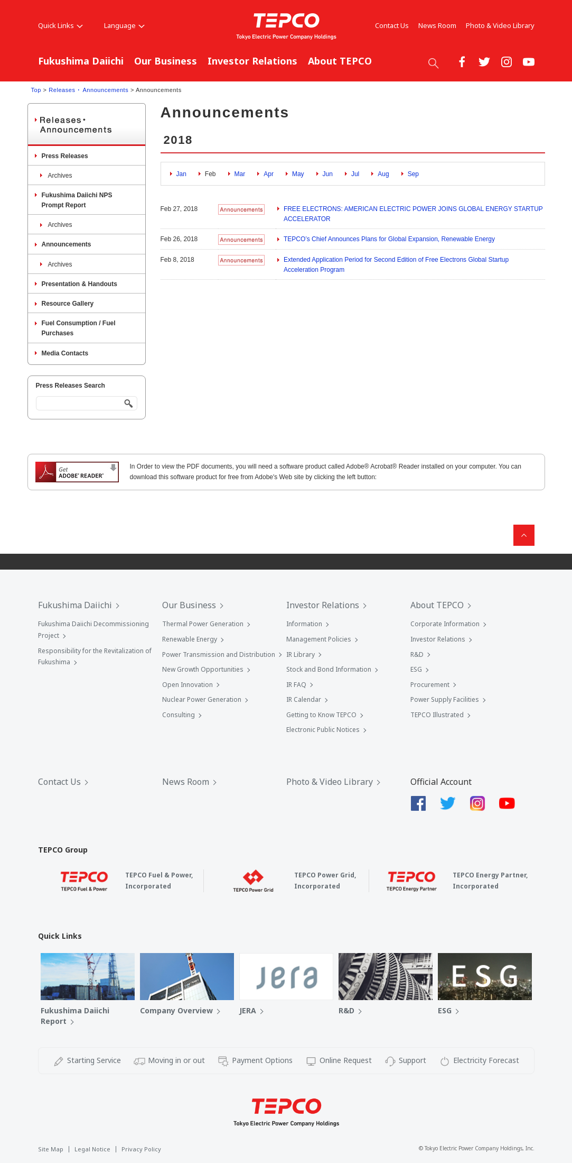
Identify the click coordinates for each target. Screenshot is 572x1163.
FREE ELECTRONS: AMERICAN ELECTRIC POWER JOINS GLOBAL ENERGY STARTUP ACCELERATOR (413, 214)
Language (124, 25)
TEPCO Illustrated (437, 714)
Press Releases (65, 156)
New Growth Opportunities (202, 669)
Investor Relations (252, 60)
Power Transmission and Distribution (218, 654)
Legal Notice (92, 1149)
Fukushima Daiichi (81, 60)
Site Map (50, 1149)
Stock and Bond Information (328, 669)
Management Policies (318, 639)
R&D (417, 654)
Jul (355, 174)
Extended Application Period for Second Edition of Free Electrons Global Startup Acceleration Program (396, 264)
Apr (269, 174)
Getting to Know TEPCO (321, 714)
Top (36, 90)
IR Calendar (303, 699)
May (298, 174)
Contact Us (392, 25)
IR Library (300, 654)
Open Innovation (187, 684)
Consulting (178, 714)
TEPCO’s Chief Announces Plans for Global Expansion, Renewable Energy (389, 239)
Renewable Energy (189, 639)
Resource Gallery (68, 303)
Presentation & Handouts (79, 284)
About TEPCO (340, 60)
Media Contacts (65, 353)
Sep (413, 174)
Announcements (66, 244)
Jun (328, 174)
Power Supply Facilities (444, 699)
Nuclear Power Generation (201, 699)
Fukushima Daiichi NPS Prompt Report (77, 200)
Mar (240, 174)
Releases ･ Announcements (88, 90)
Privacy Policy (141, 1149)
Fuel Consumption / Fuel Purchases (79, 328)
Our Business (165, 60)
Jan (181, 174)
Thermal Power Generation (202, 623)
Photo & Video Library (500, 25)
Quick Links (60, 25)
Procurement (429, 684)
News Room (437, 25)
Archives (60, 175)
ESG (416, 669)
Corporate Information (445, 623)
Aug (383, 174)
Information (304, 623)
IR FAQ (296, 684)
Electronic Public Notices (323, 729)
